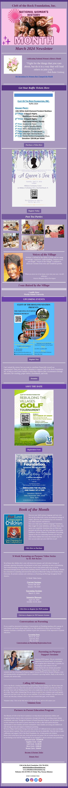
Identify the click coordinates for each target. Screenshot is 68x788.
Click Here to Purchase (34, 548)
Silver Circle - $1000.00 (33, 746)
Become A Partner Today (34, 752)
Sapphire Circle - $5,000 (34, 742)
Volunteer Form (34, 703)
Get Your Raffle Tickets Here (34, 87)
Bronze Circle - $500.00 (33, 748)
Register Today (34, 211)
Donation (34, 378)
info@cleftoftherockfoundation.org (34, 767)
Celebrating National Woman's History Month (44, 58)
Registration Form (34, 450)
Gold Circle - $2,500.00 (34, 744)
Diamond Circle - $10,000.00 (34, 739)
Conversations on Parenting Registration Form (34, 643)
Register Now (34, 359)
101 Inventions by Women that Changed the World (34, 77)
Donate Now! (34, 757)
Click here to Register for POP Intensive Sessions (34, 615)
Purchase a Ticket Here (34, 145)
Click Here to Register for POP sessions (34, 609)
